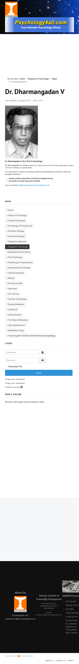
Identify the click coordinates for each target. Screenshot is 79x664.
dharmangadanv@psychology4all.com (35, 185)
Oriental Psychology (16, 220)
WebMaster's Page (16, 330)
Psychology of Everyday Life (20, 225)
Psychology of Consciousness (20, 262)
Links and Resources (16, 325)
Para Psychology (15, 257)
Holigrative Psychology (18, 246)
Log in (39, 372)
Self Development (16, 273)
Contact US (12, 309)
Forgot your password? (15, 379)
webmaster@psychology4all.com (49, 615)
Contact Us (60, 660)
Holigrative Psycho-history (19, 252)
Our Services (13, 293)
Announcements (14, 314)
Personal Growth (15, 283)
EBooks (11, 278)
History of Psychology (17, 215)
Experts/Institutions (16, 304)
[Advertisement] (40, 51)
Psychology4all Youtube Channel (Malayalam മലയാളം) (31, 335)
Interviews (12, 288)
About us (50, 660)
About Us (20, 592)
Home (10, 210)
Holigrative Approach (17, 241)
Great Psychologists (16, 236)
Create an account (14, 387)
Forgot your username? (15, 383)
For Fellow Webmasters (18, 320)
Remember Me (15, 366)
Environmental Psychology (19, 267)
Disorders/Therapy (16, 231)
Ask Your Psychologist (17, 299)
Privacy (71, 660)
